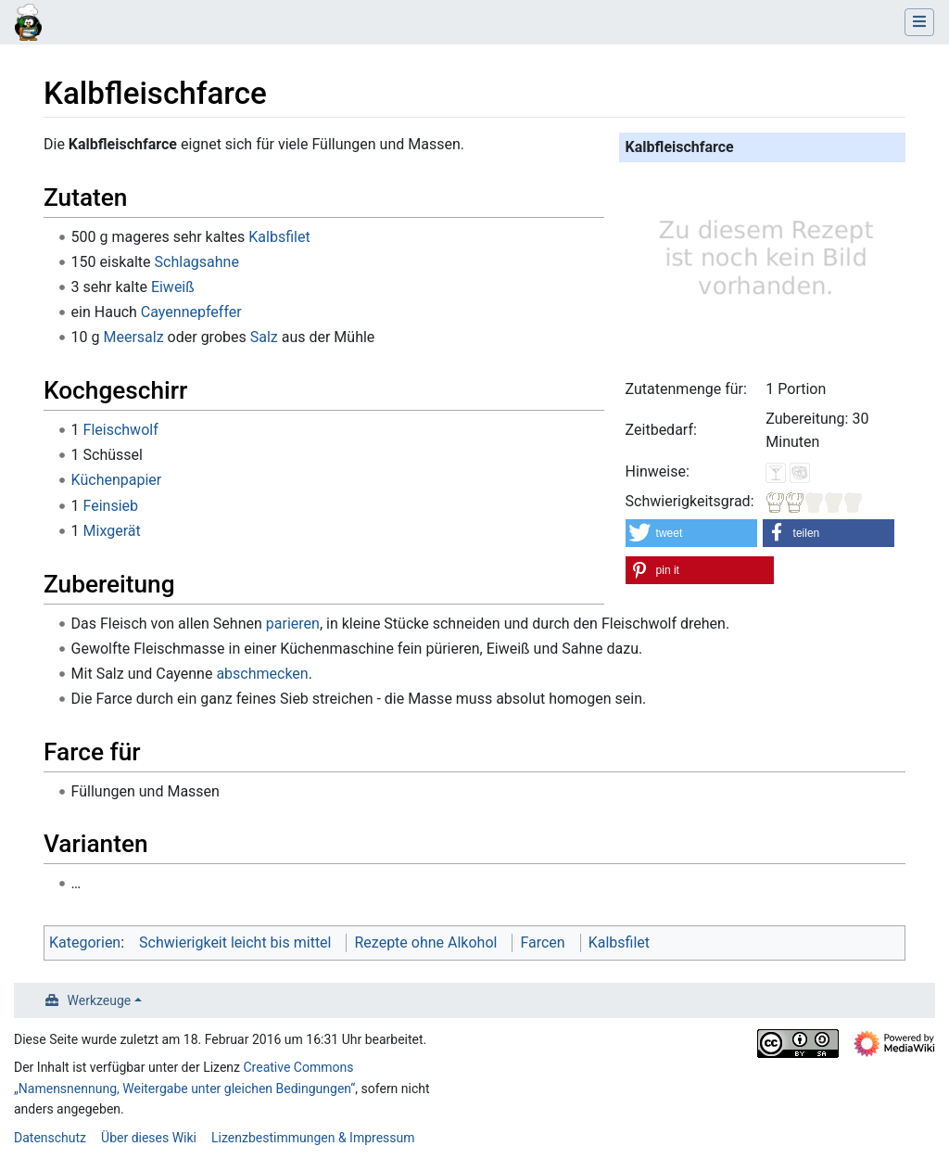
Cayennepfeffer (191, 312)
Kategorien (84, 942)
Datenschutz (50, 1137)
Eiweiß (173, 287)
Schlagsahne (197, 262)
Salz (264, 337)
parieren (293, 623)
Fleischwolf (120, 430)
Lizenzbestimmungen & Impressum (312, 1137)
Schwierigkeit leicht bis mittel (235, 942)
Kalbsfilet (279, 237)
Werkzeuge (100, 1000)
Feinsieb (111, 506)
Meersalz (133, 337)
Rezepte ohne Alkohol (425, 942)
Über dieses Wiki (148, 1137)
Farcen (542, 942)
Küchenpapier (116, 480)
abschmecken (262, 673)
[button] (692, 533)
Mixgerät (112, 531)
